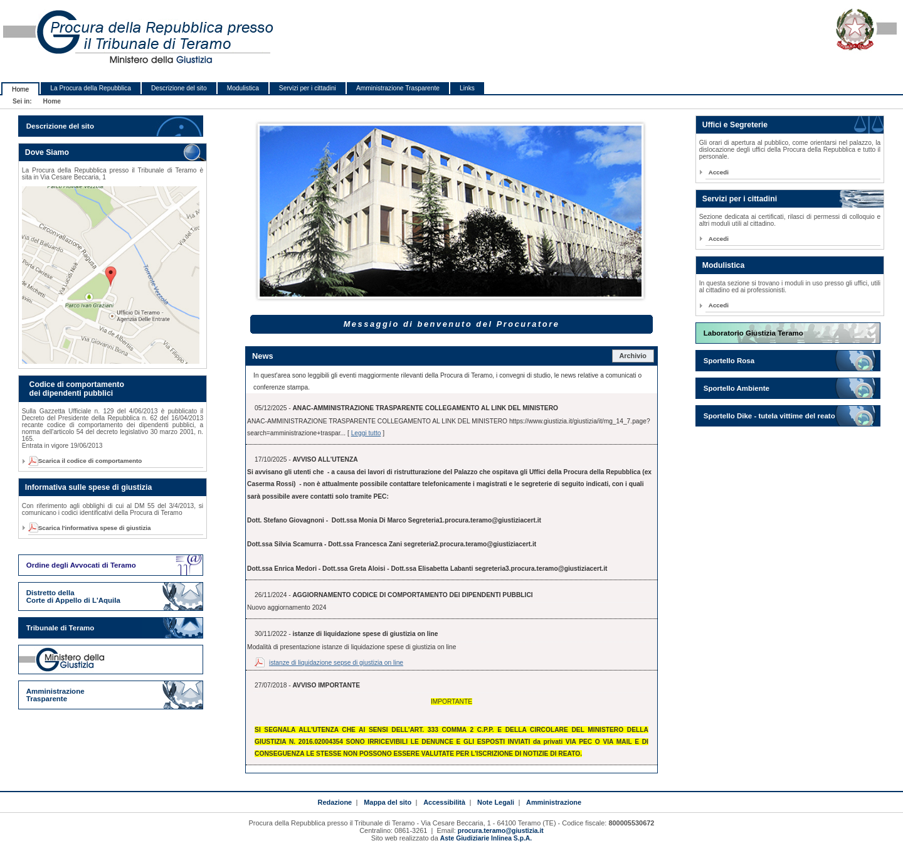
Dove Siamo (47, 152)
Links (467, 88)
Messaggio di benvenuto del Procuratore (452, 324)
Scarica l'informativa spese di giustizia (91, 527)
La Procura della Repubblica (90, 88)
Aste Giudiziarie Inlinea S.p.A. (486, 838)
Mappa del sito (387, 802)
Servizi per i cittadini (307, 88)
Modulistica (243, 88)
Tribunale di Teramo (60, 628)
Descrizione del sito (179, 88)
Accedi (719, 172)
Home (20, 89)
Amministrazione (553, 802)
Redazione (334, 802)
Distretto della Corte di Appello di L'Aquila (73, 596)
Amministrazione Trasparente (398, 88)
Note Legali (495, 802)
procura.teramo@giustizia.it (501, 830)
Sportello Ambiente (736, 388)
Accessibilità (444, 802)
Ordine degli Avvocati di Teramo (81, 565)
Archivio (633, 355)
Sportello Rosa (729, 360)
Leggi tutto (366, 433)
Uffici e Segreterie (735, 124)
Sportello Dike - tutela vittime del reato (769, 416)
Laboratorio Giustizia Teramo (753, 333)
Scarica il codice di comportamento (86, 460)
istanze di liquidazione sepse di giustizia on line (336, 662)
